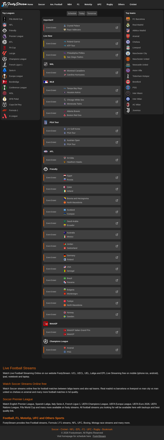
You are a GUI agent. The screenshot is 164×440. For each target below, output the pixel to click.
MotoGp (88, 4)
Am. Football (56, 4)
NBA (69, 4)
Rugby (110, 4)
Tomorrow (91, 13)
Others (121, 4)
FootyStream (99, 436)
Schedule (72, 13)
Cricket (133, 4)
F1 (78, 4)
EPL (78, 429)
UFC (99, 4)
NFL (72, 429)
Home (30, 4)
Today (81, 13)
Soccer (41, 4)
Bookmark (107, 429)
